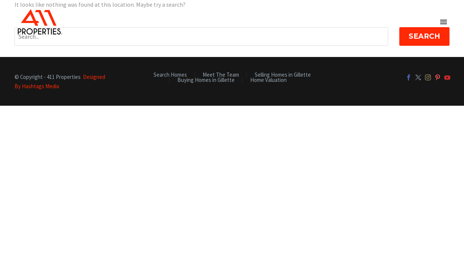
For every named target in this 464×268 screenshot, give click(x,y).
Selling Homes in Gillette (283, 75)
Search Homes (170, 75)
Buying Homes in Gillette (206, 80)
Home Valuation (268, 80)
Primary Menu (443, 22)
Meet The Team (221, 75)
